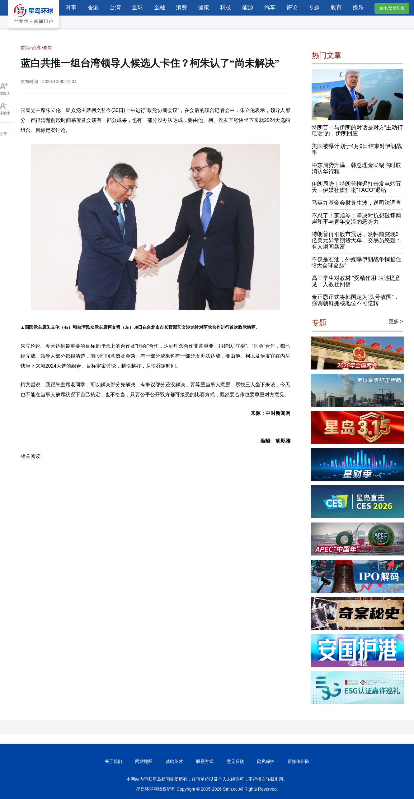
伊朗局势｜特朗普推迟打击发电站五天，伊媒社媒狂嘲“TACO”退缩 (356, 187)
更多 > (396, 321)
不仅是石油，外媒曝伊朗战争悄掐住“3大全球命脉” (356, 262)
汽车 (269, 7)
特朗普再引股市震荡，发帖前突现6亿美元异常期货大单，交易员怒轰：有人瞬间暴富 (356, 240)
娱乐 (358, 7)
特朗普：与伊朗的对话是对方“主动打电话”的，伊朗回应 (357, 130)
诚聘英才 (174, 761)
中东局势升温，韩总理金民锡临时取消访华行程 (356, 168)
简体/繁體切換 (392, 8)
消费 (181, 7)
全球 (137, 7)
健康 (203, 7)
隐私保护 (266, 761)
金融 (159, 7)
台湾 (115, 7)
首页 (25, 47)
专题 (314, 7)
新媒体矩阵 (298, 761)
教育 (336, 7)
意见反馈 (235, 761)
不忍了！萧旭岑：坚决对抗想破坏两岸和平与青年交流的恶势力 (356, 218)
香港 (93, 7)
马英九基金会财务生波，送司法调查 (356, 203)
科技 (225, 7)
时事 (71, 7)
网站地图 (144, 761)
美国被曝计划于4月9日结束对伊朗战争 (357, 149)
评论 (292, 7)
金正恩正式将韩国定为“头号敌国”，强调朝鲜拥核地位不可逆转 (355, 300)
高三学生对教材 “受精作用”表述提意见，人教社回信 (356, 281)
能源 (247, 7)
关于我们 (113, 761)
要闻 (47, 47)
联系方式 (205, 761)
